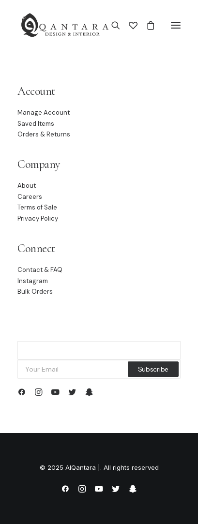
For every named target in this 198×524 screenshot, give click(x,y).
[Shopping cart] (146, 25)
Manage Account (43, 112)
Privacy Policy (37, 218)
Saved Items (35, 124)
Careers (29, 197)
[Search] (111, 25)
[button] (175, 25)
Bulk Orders (35, 291)
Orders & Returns (43, 134)
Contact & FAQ (39, 270)
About (26, 185)
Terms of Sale (37, 207)
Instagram (32, 281)
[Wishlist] (128, 25)
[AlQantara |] (64, 25)
